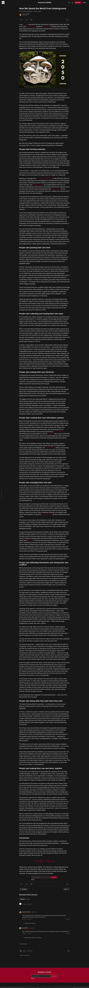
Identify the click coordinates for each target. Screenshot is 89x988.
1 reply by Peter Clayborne (30, 923)
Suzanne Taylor (31, 26)
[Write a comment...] (46, 906)
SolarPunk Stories (38, 185)
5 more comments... (23, 943)
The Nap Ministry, (46, 514)
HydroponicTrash (58, 431)
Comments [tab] (22, 899)
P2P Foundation (50, 448)
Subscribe (77, 2)
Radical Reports (56, 189)
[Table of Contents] (2, 494)
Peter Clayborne (26, 13)
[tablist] (25, 899)
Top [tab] (21, 950)
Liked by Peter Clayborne (28, 913)
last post (25, 24)
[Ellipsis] (69, 912)
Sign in (84, 2)
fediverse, (51, 434)
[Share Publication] (72, 2)
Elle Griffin (24, 928)
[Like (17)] (21, 19)
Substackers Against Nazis (44, 178)
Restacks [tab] (28, 899)
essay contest (46, 26)
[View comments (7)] (27, 19)
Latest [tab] (24, 950)
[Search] (69, 2)
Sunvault (30, 540)
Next (66, 889)
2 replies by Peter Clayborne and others (33, 937)
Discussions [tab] (29, 950)
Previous (23, 889)
